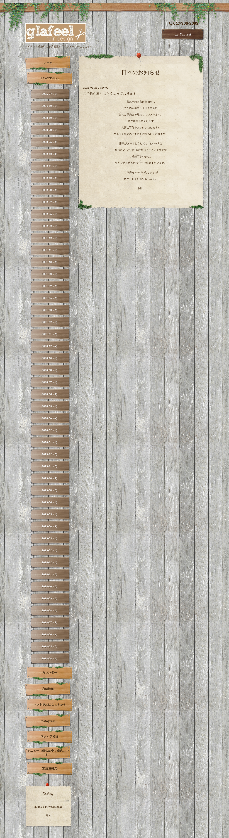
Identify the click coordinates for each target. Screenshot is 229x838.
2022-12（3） (50, 153)
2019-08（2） (50, 490)
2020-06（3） (50, 394)
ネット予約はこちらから (49, 704)
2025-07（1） (50, 93)
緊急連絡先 (49, 768)
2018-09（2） (50, 598)
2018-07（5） (50, 622)
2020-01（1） (50, 442)
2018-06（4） (50, 634)
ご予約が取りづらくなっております (109, 93)
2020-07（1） (50, 382)
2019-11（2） (50, 466)
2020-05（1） (50, 406)
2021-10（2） (50, 262)
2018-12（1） (50, 562)
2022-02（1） (50, 226)
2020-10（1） (50, 358)
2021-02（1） (50, 322)
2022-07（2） (50, 201)
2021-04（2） (50, 298)
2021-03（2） (50, 310)
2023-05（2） (50, 141)
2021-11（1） (50, 250)
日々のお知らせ (49, 78)
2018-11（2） (50, 574)
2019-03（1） (50, 538)
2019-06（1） (50, 502)
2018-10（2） (50, 586)
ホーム (47, 62)
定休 (48, 815)
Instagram (48, 721)
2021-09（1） (50, 274)
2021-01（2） (50, 334)
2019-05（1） (50, 514)
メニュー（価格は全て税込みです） (48, 752)
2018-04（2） (50, 658)
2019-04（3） (50, 526)
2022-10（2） (50, 177)
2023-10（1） (50, 117)
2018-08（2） (50, 610)
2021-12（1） (50, 238)
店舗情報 (48, 689)
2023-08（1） (50, 129)
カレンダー (49, 672)
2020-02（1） (50, 430)
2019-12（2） (50, 454)
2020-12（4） (50, 346)
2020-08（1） (50, 370)
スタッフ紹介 (50, 736)
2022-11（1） (50, 165)
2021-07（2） (50, 286)
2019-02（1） (50, 550)
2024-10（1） (50, 105)
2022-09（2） (50, 189)
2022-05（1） (50, 214)
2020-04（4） (50, 418)
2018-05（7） (50, 646)
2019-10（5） (50, 478)
